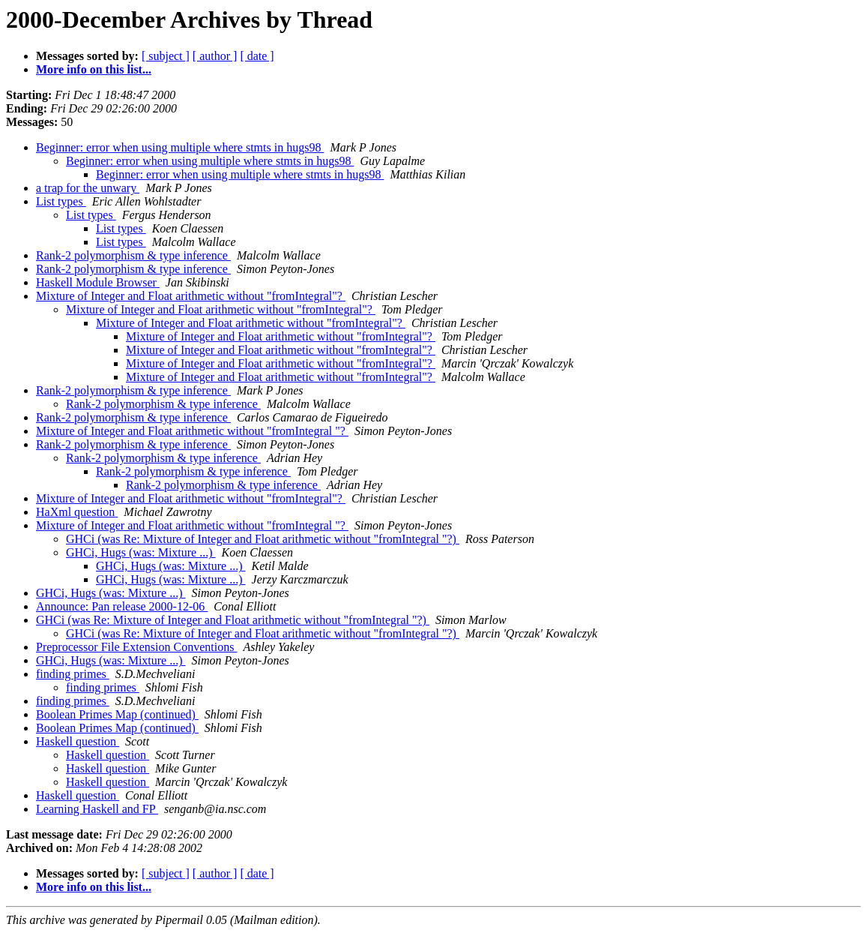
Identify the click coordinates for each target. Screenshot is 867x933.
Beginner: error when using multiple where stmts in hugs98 (180, 147)
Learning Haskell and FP (97, 808)
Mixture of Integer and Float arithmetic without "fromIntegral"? (190, 296)
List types (61, 201)
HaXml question (77, 512)
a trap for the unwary (87, 188)
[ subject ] (166, 56)
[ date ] (257, 56)
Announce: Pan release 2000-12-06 (122, 606)
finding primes (72, 674)
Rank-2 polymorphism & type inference (133, 255)
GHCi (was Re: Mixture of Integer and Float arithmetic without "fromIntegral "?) (262, 538)
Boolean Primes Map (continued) (117, 714)
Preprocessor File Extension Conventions (136, 646)
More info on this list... (93, 69)
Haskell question (77, 741)
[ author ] (215, 56)
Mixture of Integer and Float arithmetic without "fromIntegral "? (192, 430)
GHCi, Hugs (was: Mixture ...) (141, 552)
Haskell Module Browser (98, 282)
